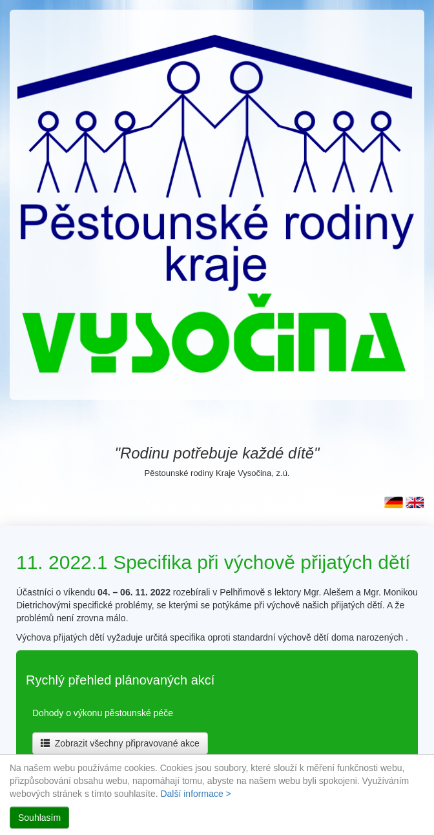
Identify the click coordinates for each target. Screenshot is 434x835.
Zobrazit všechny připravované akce (120, 743)
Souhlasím (39, 817)
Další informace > (195, 794)
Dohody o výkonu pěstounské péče (102, 713)
